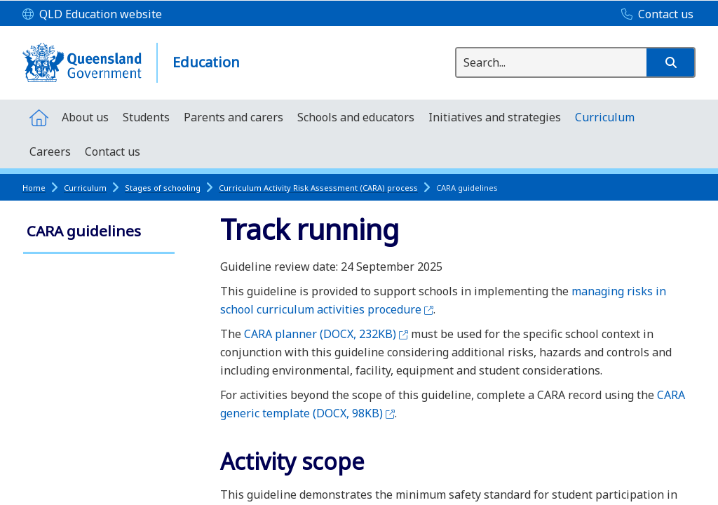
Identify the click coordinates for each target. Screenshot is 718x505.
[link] (99, 232)
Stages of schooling (163, 187)
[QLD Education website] (92, 14)
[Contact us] (653, 14)
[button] (670, 62)
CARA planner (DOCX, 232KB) (326, 334)
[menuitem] (38, 117)
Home (34, 187)
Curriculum (85, 187)
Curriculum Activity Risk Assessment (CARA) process (318, 187)
